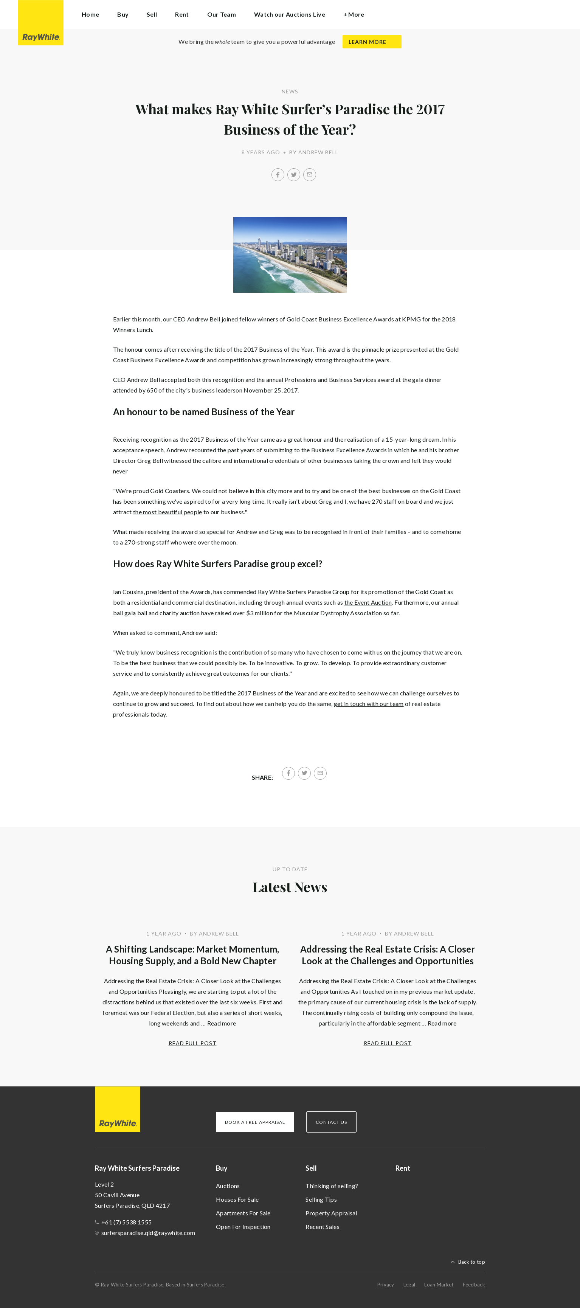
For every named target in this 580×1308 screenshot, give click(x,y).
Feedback (474, 1285)
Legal (409, 1285)
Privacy (385, 1285)
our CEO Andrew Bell (191, 319)
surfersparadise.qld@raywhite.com (148, 1232)
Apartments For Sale (243, 1212)
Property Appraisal (331, 1212)
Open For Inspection (243, 1226)
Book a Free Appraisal (255, 1122)
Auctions (228, 1185)
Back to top (471, 1262)
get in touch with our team (369, 703)
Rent (182, 14)
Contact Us (331, 1122)
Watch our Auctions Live (289, 14)
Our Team (221, 14)
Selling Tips (321, 1199)
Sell (311, 1168)
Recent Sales (323, 1226)
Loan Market (438, 1285)
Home (90, 14)
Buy (222, 1168)
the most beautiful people (167, 511)
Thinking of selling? (332, 1185)
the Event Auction (368, 602)
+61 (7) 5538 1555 (126, 1222)
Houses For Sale (237, 1199)
